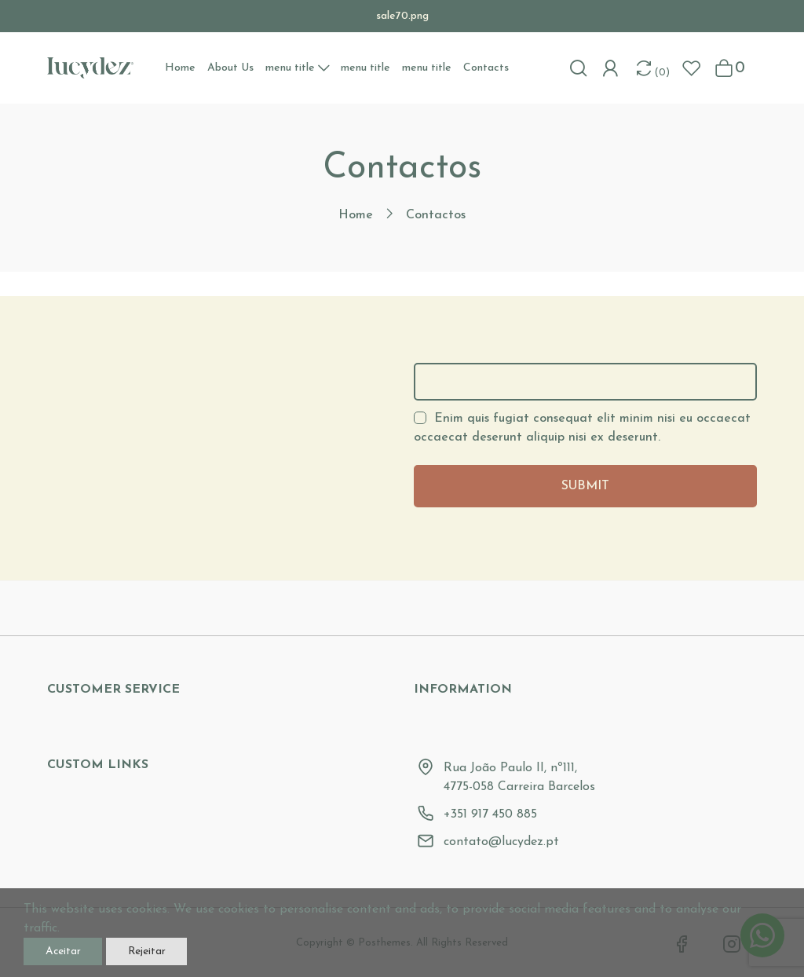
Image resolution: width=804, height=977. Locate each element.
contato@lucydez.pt (501, 842)
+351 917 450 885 (490, 814)
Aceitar (77, 948)
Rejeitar (189, 948)
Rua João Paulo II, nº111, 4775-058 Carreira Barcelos (519, 777)
